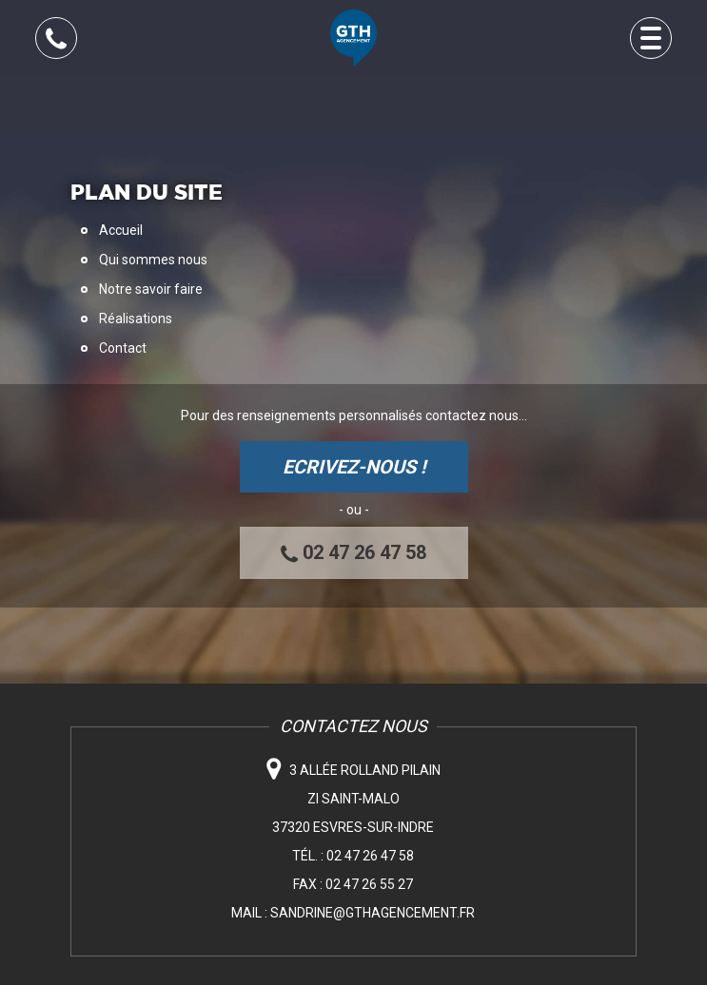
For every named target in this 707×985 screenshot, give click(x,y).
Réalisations (135, 318)
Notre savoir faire (151, 289)
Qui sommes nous (153, 259)
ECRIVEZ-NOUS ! (354, 466)
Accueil (121, 230)
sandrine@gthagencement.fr (372, 912)
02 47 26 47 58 (353, 553)
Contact (123, 348)
